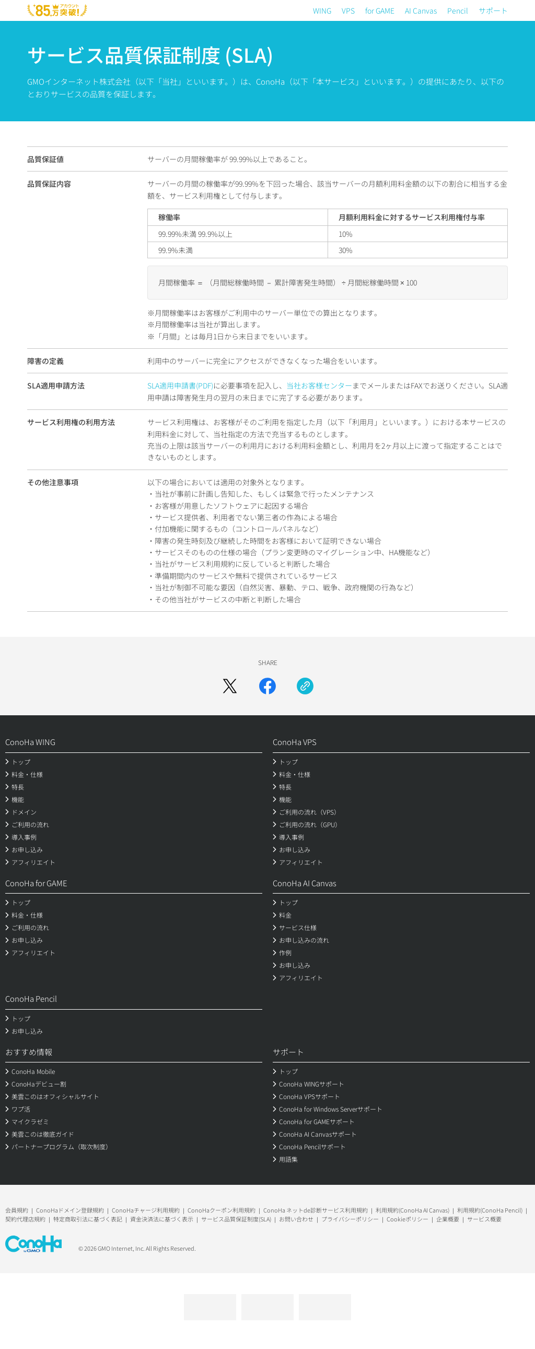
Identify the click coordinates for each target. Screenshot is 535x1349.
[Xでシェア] (230, 686)
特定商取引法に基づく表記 (87, 1219)
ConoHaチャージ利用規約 (146, 1210)
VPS (348, 10)
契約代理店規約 (25, 1219)
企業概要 (447, 1219)
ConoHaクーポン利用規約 (221, 1210)
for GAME (379, 10)
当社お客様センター (319, 385)
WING (322, 10)
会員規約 (16, 1210)
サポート (493, 10)
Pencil (457, 10)
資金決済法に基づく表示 (161, 1219)
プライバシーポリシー (350, 1219)
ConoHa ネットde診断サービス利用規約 (315, 1210)
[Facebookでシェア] (267, 686)
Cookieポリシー (407, 1219)
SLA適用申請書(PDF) (180, 385)
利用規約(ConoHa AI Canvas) (412, 1210)
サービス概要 (484, 1219)
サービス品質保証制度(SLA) (236, 1219)
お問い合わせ (296, 1219)
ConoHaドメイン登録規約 (70, 1210)
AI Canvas (421, 10)
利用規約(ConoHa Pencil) (489, 1210)
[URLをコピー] (305, 686)
